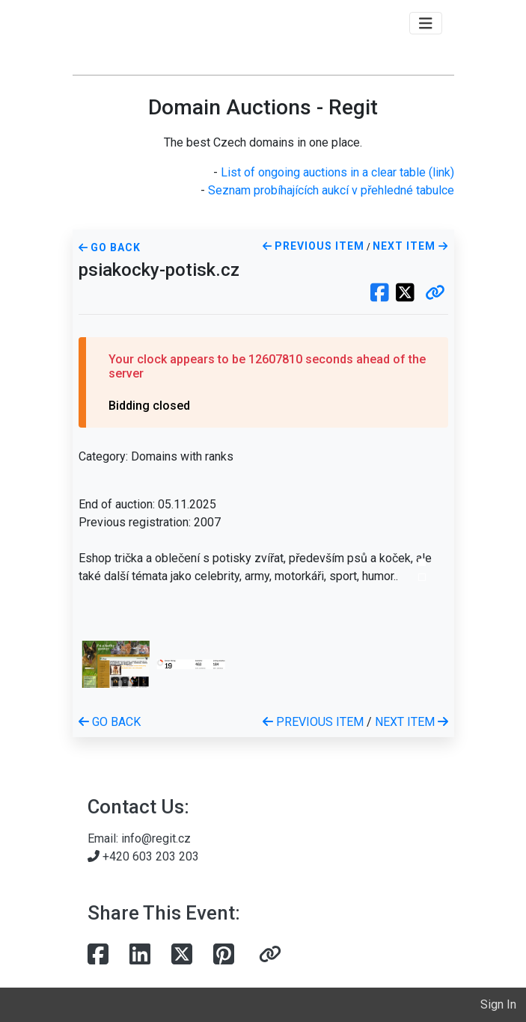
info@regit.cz (156, 838)
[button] (435, 294)
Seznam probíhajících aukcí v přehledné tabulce (331, 190)
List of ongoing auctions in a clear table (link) (337, 172)
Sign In (498, 1004)
